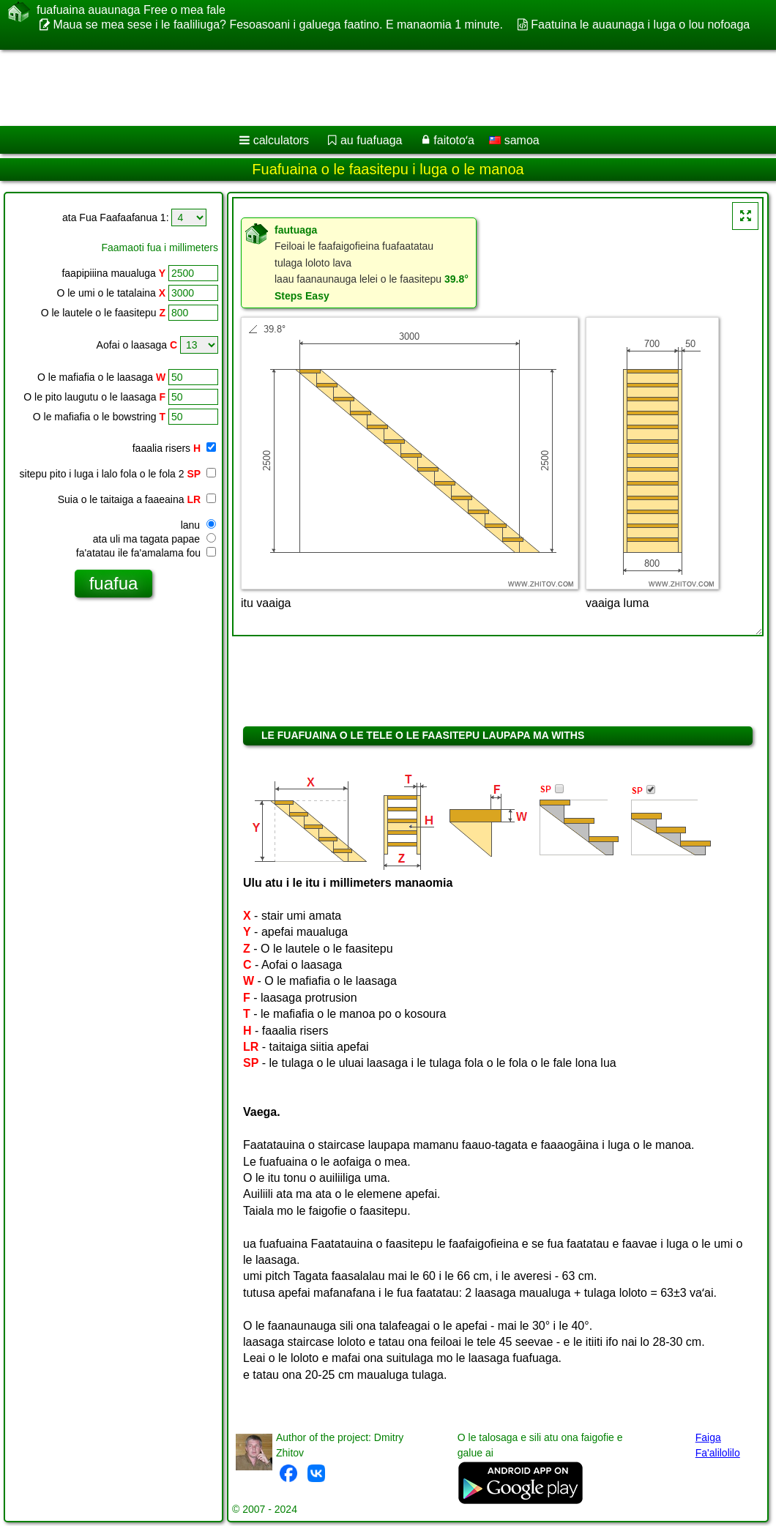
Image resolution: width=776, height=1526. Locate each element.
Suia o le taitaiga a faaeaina (137, 499)
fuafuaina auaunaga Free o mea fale (131, 10)
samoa (514, 140)
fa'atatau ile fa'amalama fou (146, 553)
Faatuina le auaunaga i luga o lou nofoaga (640, 24)
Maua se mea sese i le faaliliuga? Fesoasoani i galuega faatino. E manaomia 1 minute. (278, 24)
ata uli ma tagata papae (154, 539)
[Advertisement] (373, 88)
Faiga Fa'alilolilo (717, 1445)
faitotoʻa (453, 140)
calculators (281, 140)
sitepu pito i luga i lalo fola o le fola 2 (118, 474)
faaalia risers (174, 448)
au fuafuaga (371, 140)
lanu (198, 525)
